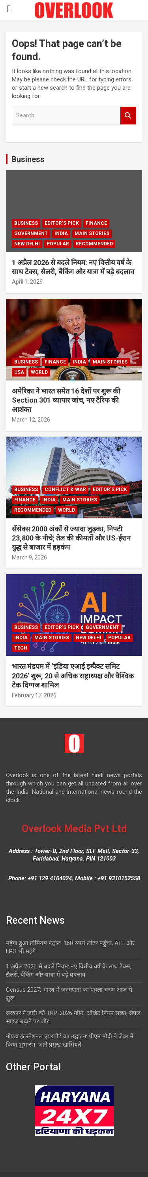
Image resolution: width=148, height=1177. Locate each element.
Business (28, 159)
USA (19, 372)
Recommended (94, 244)
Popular (58, 244)
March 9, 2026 (29, 557)
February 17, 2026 (34, 695)
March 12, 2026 (31, 419)
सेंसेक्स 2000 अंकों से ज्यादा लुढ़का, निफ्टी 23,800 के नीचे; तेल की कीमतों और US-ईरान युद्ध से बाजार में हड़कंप (71, 538)
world (39, 372)
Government (31, 233)
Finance (96, 223)
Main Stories (92, 233)
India (61, 233)
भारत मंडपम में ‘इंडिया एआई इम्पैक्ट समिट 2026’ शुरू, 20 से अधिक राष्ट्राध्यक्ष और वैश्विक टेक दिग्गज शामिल (73, 675)
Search (128, 115)
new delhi (27, 244)
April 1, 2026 (27, 282)
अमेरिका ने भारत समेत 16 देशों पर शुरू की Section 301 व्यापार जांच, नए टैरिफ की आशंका (66, 400)
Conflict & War (65, 489)
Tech (20, 648)
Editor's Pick (62, 223)
